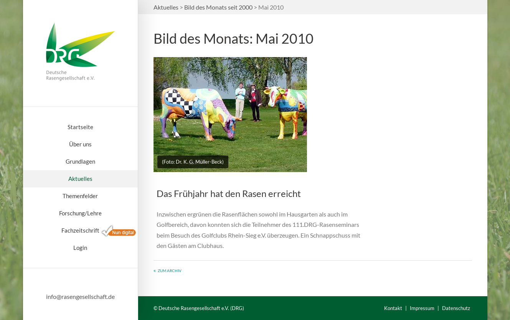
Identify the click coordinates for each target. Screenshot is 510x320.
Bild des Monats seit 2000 (218, 7)
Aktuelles (80, 178)
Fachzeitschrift (80, 230)
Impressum (422, 308)
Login (80, 247)
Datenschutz (456, 308)
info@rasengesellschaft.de (80, 296)
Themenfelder (80, 195)
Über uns (80, 144)
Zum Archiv (170, 270)
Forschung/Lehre (80, 213)
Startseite (80, 126)
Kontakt (393, 308)
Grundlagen (80, 161)
